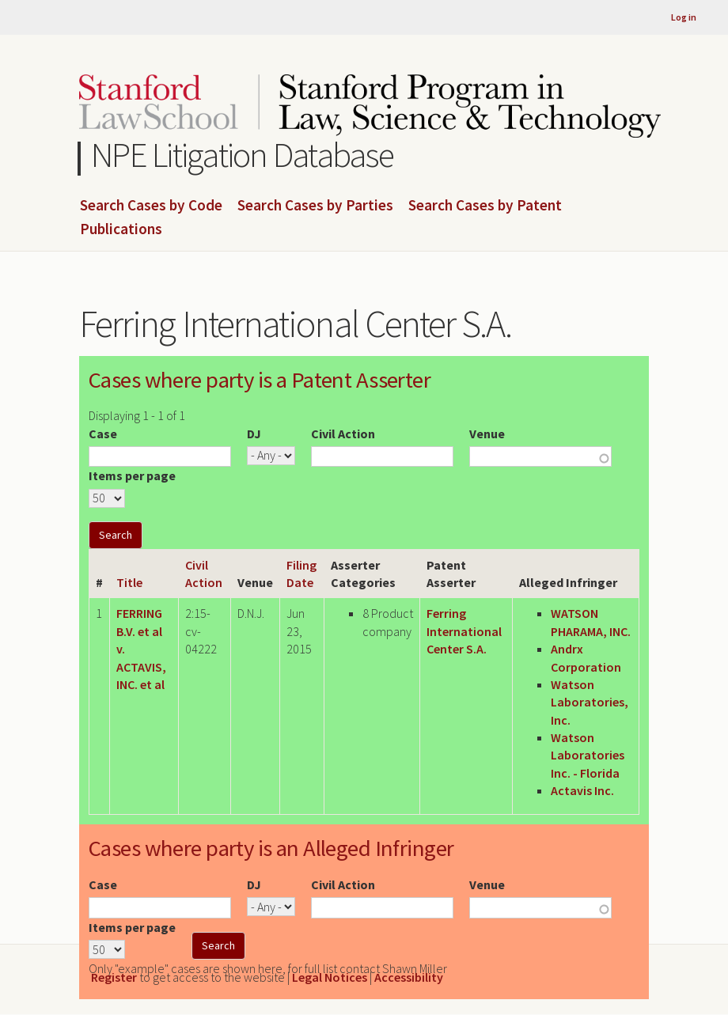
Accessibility (408, 977)
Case (103, 433)
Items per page (132, 475)
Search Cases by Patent (485, 205)
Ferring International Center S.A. (464, 631)
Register (114, 977)
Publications (121, 229)
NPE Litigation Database (242, 154)
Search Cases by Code (151, 205)
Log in (683, 17)
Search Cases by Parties (315, 205)
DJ (254, 433)
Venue (487, 433)
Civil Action (343, 433)
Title (129, 582)
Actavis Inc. (582, 790)
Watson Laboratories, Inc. (589, 702)
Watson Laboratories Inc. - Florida (587, 755)
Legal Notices (329, 977)
